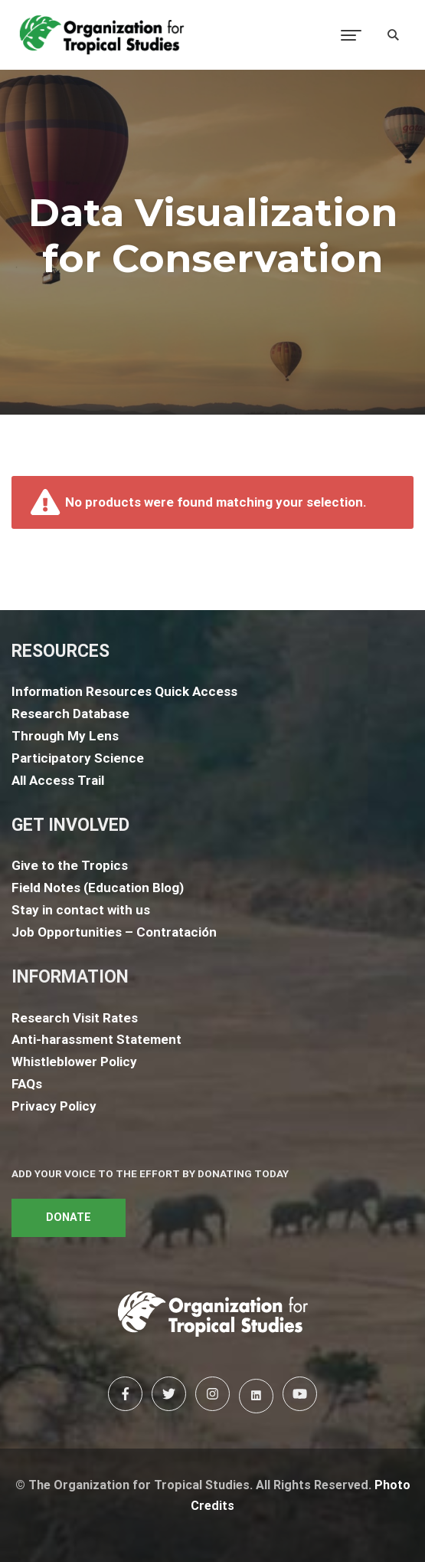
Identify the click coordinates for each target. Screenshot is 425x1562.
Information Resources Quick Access (124, 691)
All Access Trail (57, 780)
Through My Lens (65, 735)
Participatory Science (77, 758)
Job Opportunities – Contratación (114, 932)
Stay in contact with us (80, 909)
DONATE (68, 1217)
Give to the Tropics (69, 865)
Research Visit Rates (74, 1017)
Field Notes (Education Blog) (97, 887)
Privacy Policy (53, 1106)
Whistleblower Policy (74, 1061)
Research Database (70, 713)
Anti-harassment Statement (96, 1039)
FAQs (26, 1083)
